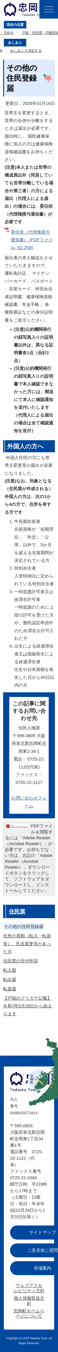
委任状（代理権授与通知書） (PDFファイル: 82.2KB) (32, 240)
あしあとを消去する (26, 51)
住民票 (17, 911)
